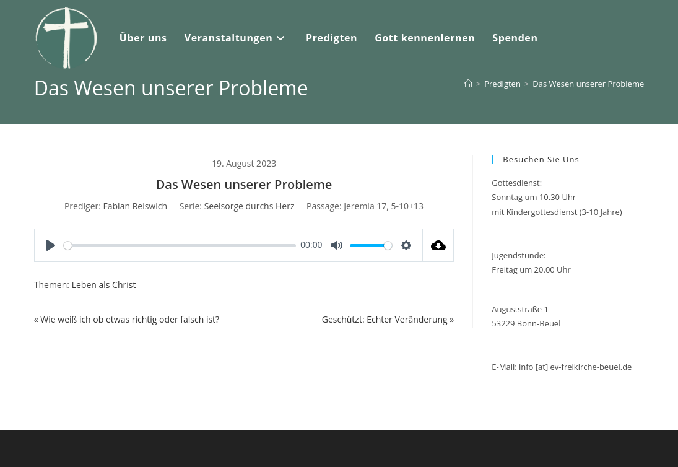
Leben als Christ (104, 284)
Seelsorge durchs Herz (249, 206)
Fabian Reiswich (135, 206)
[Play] (51, 245)
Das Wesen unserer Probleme (588, 83)
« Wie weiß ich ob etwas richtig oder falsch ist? (126, 319)
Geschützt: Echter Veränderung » (388, 319)
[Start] (468, 83)
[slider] (180, 245)
